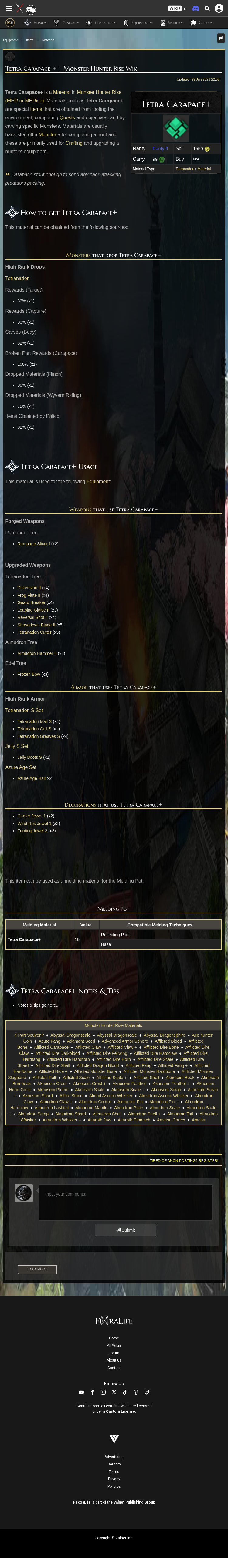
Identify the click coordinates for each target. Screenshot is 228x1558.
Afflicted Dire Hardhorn (68, 1059)
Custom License (120, 1411)
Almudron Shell (107, 1113)
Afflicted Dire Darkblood (57, 1053)
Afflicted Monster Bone (95, 1071)
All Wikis (114, 1345)
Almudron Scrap (33, 1113)
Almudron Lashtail (52, 1107)
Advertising (114, 1457)
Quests (67, 117)
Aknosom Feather (129, 1083)
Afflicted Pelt (44, 1077)
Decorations (80, 804)
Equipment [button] (137, 22)
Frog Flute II (29, 595)
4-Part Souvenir (29, 1035)
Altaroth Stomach (134, 1119)
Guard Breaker (32, 602)
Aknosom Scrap (166, 1089)
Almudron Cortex (95, 1101)
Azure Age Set (20, 767)
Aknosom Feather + (171, 1083)
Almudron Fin (130, 1101)
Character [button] (100, 22)
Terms (114, 1472)
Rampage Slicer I (34, 543)
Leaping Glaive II (33, 610)
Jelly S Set (17, 746)
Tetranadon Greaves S (39, 736)
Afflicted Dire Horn (114, 1059)
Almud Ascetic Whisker (110, 1095)
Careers (114, 1464)
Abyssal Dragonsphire (164, 1035)
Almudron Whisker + (62, 1119)
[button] (177, 8)
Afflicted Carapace (51, 1047)
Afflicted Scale (76, 1077)
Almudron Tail (180, 1113)
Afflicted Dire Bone (161, 1047)
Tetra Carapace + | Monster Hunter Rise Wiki (72, 68)
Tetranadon (17, 278)
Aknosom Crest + (89, 1083)
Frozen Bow (29, 674)
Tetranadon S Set (24, 710)
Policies (114, 1486)
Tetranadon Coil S (34, 728)
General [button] (66, 22)
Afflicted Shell (146, 1077)
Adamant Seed (81, 1041)
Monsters (78, 255)
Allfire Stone (71, 1095)
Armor (79, 687)
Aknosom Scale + (127, 1089)
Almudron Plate (128, 1107)
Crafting (74, 143)
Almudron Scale (165, 1107)
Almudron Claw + (56, 1101)
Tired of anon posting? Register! (184, 1161)
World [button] (170, 22)
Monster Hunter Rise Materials (113, 1025)
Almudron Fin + (163, 1101)
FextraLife (82, 1502)
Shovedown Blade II (37, 624)
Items (29, 40)
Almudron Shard (70, 1113)
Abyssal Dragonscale (70, 1035)
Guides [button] (201, 22)
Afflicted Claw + (122, 1047)
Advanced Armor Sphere (125, 1041)
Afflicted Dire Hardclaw (155, 1053)
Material (61, 92)
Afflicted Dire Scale (155, 1059)
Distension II (29, 587)
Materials (48, 40)
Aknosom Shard (38, 1095)
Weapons (80, 509)
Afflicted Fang (138, 1065)
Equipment (10, 40)
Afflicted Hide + (53, 1071)
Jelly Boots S (30, 757)
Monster (47, 134)
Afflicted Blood (168, 1041)
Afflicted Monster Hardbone (149, 1071)
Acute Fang (49, 1041)
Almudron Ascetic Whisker (164, 1095)
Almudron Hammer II (37, 653)
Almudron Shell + (144, 1113)
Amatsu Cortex (171, 1119)
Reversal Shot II (33, 617)
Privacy (114, 1479)
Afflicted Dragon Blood (98, 1065)
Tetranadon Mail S (35, 721)
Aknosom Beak (180, 1077)
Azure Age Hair (32, 778)
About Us (114, 1360)
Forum (114, 1353)
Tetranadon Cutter (35, 632)
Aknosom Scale (89, 1089)
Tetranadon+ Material (193, 169)
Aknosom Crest (51, 1083)
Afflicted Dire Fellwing (107, 1053)
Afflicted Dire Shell (53, 1065)
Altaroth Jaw (99, 1119)
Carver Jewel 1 (32, 816)
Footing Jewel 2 (32, 830)
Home (114, 1338)
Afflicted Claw (88, 1047)
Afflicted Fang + (173, 1065)
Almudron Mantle (91, 1107)
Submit (125, 1230)
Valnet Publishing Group (134, 1502)
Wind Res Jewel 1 (35, 823)
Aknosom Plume (52, 1089)
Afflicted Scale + (111, 1077)
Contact (114, 1368)
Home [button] (35, 22)
